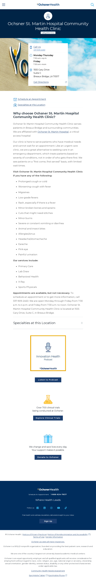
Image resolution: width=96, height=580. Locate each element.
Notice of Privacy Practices (34, 534)
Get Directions (41, 82)
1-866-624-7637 (59, 494)
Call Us (50, 48)
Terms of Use (39, 537)
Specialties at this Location (31, 105)
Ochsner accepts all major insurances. (48, 542)
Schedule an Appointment (32, 99)
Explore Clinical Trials (48, 418)
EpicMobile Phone (56, 575)
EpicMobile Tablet (37, 575)
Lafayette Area (48, 33)
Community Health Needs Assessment (48, 571)
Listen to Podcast (48, 380)
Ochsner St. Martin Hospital (53, 131)
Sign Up (50, 521)
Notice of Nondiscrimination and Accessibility (68, 534)
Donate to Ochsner (48, 457)
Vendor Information (54, 537)
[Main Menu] (3, 4)
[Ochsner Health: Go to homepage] (48, 4)
